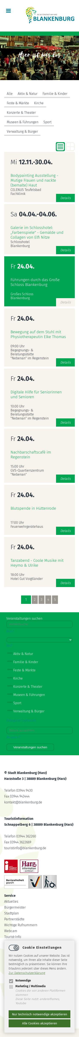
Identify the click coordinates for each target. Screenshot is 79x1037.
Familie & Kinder (55, 94)
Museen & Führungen (22, 122)
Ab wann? (13, 737)
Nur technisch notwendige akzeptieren (39, 1014)
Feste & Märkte (18, 103)
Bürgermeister (15, 907)
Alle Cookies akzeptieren (39, 1023)
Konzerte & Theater (21, 113)
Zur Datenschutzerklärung (27, 973)
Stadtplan (11, 913)
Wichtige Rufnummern (20, 925)
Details (65, 198)
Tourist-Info (12, 937)
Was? (10, 631)
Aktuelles (11, 901)
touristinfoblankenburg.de (25, 848)
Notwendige (20, 980)
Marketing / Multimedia (27, 986)
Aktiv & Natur (27, 94)
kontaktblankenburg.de (23, 802)
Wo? (9, 646)
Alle (10, 94)
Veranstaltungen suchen (30, 747)
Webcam (10, 931)
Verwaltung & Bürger (22, 132)
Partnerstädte (14, 919)
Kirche (39, 103)
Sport (47, 122)
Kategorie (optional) (21, 720)
